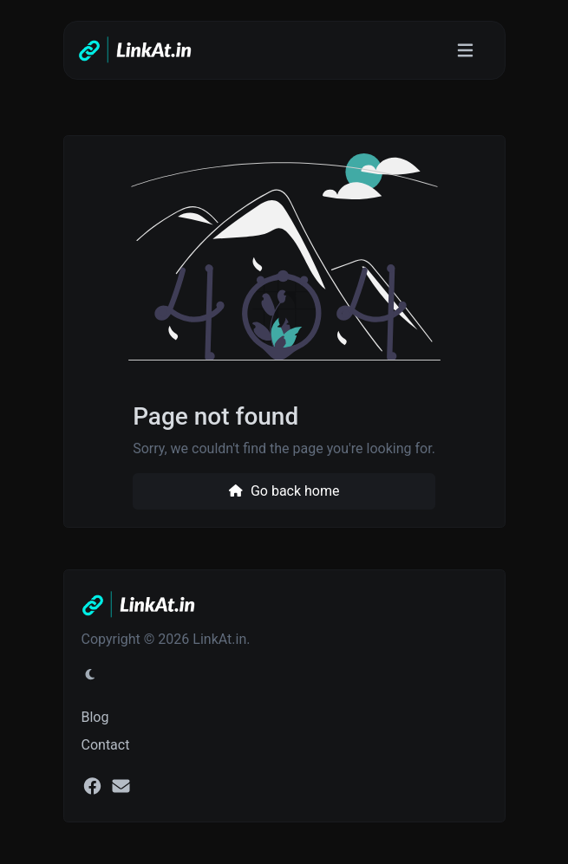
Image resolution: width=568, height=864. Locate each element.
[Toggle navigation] (465, 51)
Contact (106, 745)
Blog (95, 717)
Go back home (283, 491)
